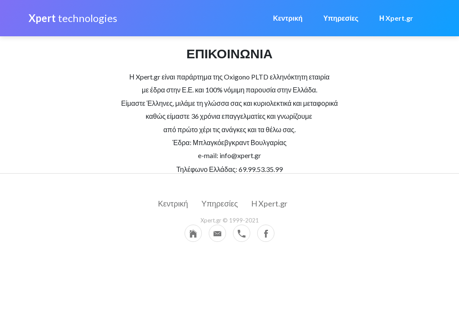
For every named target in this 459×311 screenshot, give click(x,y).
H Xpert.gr (269, 203)
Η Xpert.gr (396, 18)
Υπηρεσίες (341, 18)
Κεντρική (288, 18)
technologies (73, 18)
